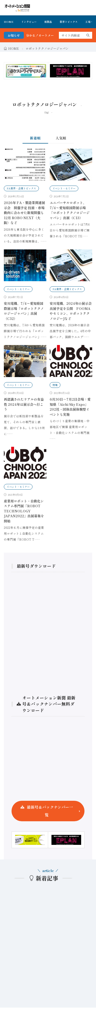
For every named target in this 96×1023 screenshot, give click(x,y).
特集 (55, 385)
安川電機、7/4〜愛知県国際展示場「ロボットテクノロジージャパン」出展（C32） (24, 311)
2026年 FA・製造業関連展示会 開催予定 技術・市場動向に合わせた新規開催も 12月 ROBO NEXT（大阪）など (24, 212)
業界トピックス (69, 22)
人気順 (61, 137)
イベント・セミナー (64, 188)
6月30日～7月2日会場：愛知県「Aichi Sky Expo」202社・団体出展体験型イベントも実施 (70, 407)
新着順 (35, 137)
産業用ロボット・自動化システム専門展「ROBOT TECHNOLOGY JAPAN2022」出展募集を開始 (24, 511)
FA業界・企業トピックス (21, 188)
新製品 (48, 22)
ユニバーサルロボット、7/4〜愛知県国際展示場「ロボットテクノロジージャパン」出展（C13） (70, 210)
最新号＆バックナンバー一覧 (50, 810)
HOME (9, 22)
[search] (88, 35)
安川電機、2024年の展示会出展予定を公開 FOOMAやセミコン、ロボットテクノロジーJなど (71, 311)
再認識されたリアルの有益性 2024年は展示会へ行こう (24, 404)
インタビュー (29, 22)
